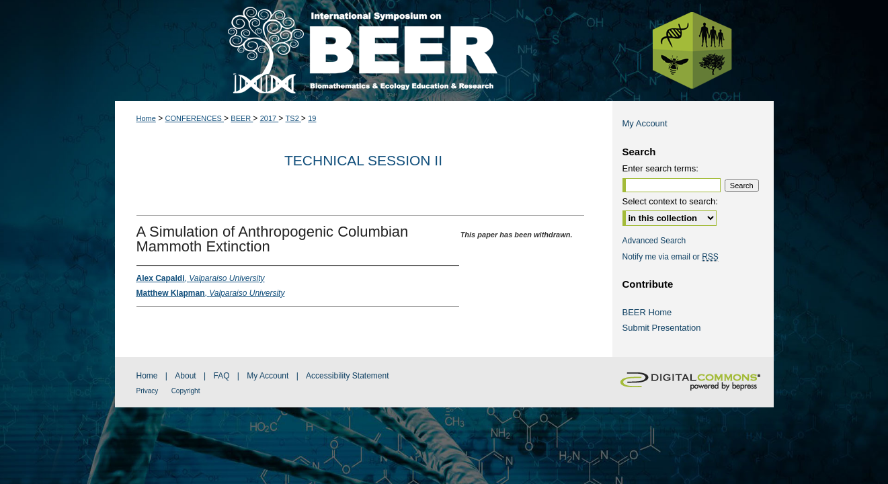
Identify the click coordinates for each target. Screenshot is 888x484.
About (185, 375)
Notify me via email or (670, 256)
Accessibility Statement (347, 375)
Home (146, 118)
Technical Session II (363, 160)
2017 (269, 118)
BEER (242, 118)
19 (312, 118)
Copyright (185, 391)
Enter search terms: (660, 168)
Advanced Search (654, 240)
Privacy (147, 391)
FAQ (221, 375)
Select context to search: (670, 201)
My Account (645, 123)
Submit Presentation (661, 328)
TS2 (293, 118)
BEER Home (647, 312)
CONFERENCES (194, 118)
